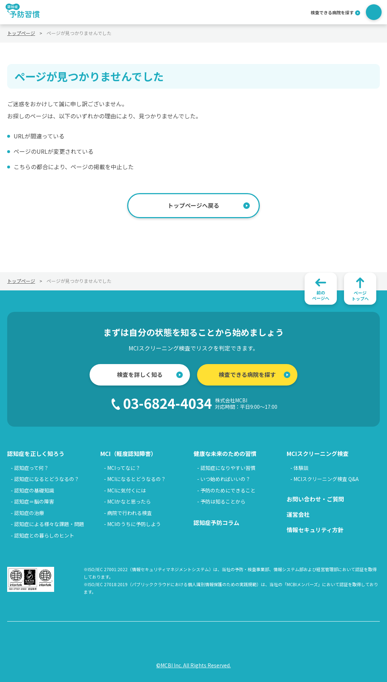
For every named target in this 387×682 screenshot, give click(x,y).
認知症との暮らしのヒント (44, 535)
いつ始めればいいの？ (225, 478)
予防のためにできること (227, 490)
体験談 (301, 467)
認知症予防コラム (216, 522)
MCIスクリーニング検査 (318, 453)
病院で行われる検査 (129, 512)
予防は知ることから (222, 501)
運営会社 (298, 514)
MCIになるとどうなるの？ (136, 478)
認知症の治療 (29, 512)
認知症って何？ (31, 467)
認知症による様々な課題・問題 (49, 524)
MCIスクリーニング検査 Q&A (326, 478)
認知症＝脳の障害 (34, 501)
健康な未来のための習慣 (225, 453)
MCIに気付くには (126, 490)
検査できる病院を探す (332, 12)
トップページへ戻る (193, 205)
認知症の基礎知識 (34, 490)
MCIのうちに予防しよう (134, 524)
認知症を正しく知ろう (35, 453)
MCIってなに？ (123, 467)
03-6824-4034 (200, 403)
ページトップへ (360, 295)
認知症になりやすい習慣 (227, 467)
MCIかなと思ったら (129, 501)
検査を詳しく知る (140, 374)
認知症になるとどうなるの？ (46, 478)
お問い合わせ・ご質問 (315, 499)
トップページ (21, 33)
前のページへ (320, 295)
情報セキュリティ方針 (315, 529)
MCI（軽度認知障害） (128, 453)
